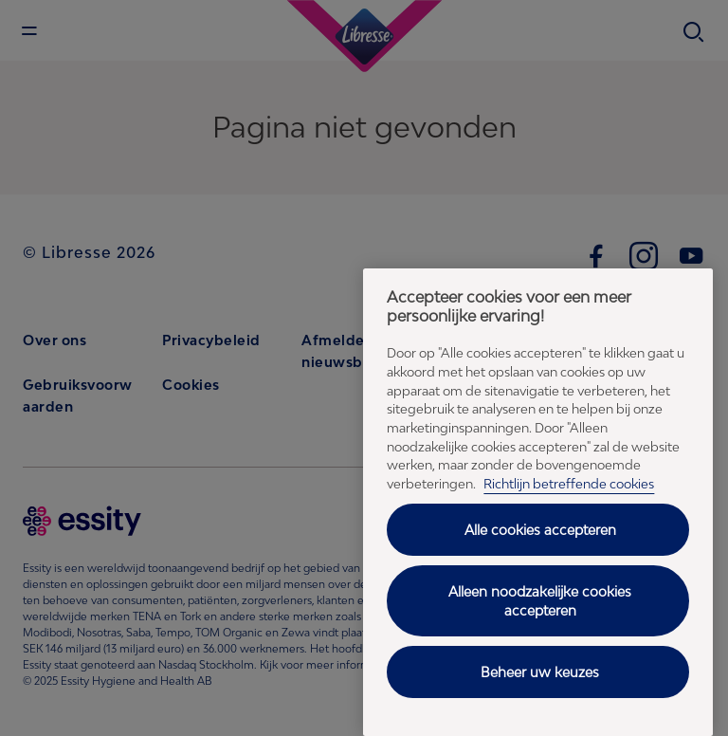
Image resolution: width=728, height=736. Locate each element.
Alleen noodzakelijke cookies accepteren (539, 600)
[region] (538, 502)
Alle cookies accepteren (540, 530)
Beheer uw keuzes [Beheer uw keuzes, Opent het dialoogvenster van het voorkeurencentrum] (540, 672)
